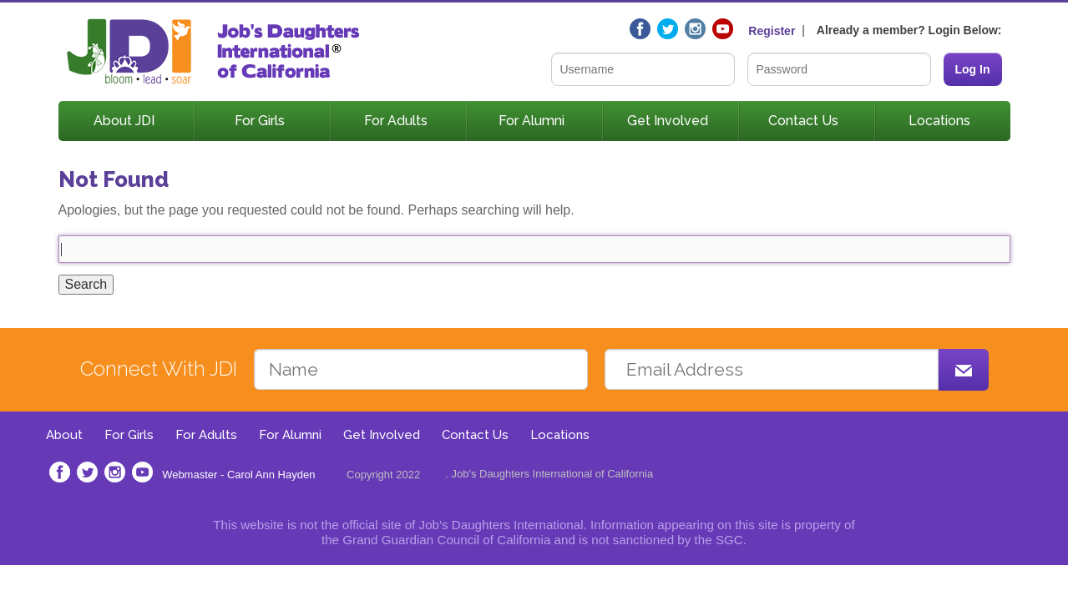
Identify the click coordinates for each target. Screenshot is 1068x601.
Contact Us (803, 121)
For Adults (396, 121)
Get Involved (667, 121)
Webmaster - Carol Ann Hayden (238, 474)
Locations (939, 121)
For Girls (260, 121)
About (64, 434)
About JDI (124, 121)
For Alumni (531, 121)
